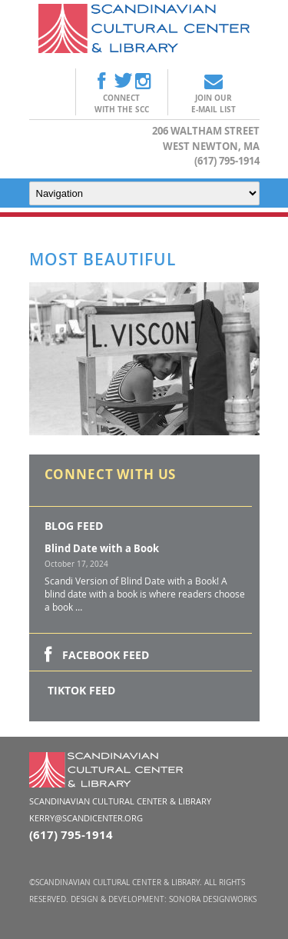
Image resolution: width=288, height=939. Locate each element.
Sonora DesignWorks (213, 899)
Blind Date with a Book (102, 548)
